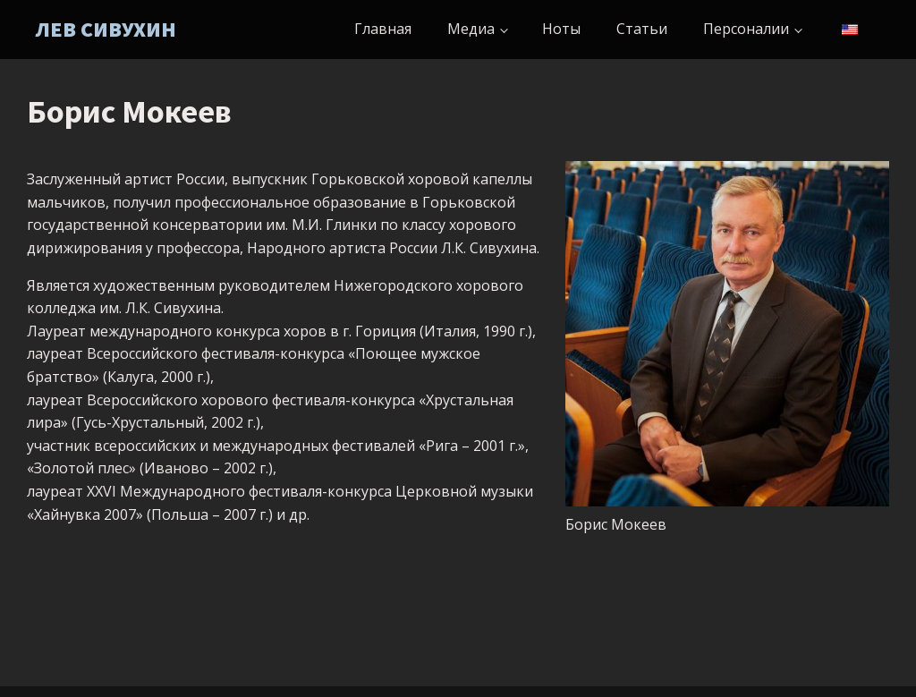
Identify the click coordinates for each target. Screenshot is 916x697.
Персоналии (746, 28)
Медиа (471, 28)
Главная (382, 28)
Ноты (561, 28)
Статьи (641, 28)
